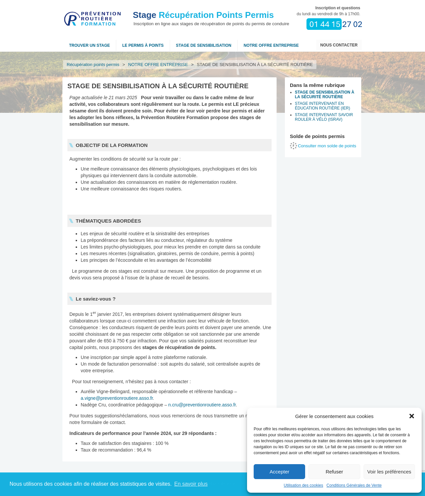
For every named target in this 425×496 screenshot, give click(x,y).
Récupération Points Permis (203, 15)
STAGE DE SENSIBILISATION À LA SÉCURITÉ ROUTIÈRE (324, 94)
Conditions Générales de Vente (354, 485)
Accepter (279, 471)
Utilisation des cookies (303, 485)
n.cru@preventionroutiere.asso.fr (202, 404)
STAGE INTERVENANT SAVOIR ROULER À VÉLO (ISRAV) (324, 117)
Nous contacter (339, 45)
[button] (411, 416)
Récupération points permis (93, 64)
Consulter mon (327, 145)
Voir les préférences (389, 471)
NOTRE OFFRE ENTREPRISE (271, 45)
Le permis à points (143, 45)
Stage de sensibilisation (203, 45)
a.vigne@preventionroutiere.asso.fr (117, 398)
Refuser (334, 471)
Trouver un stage (89, 45)
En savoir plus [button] (191, 484)
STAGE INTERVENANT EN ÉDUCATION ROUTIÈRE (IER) (322, 105)
